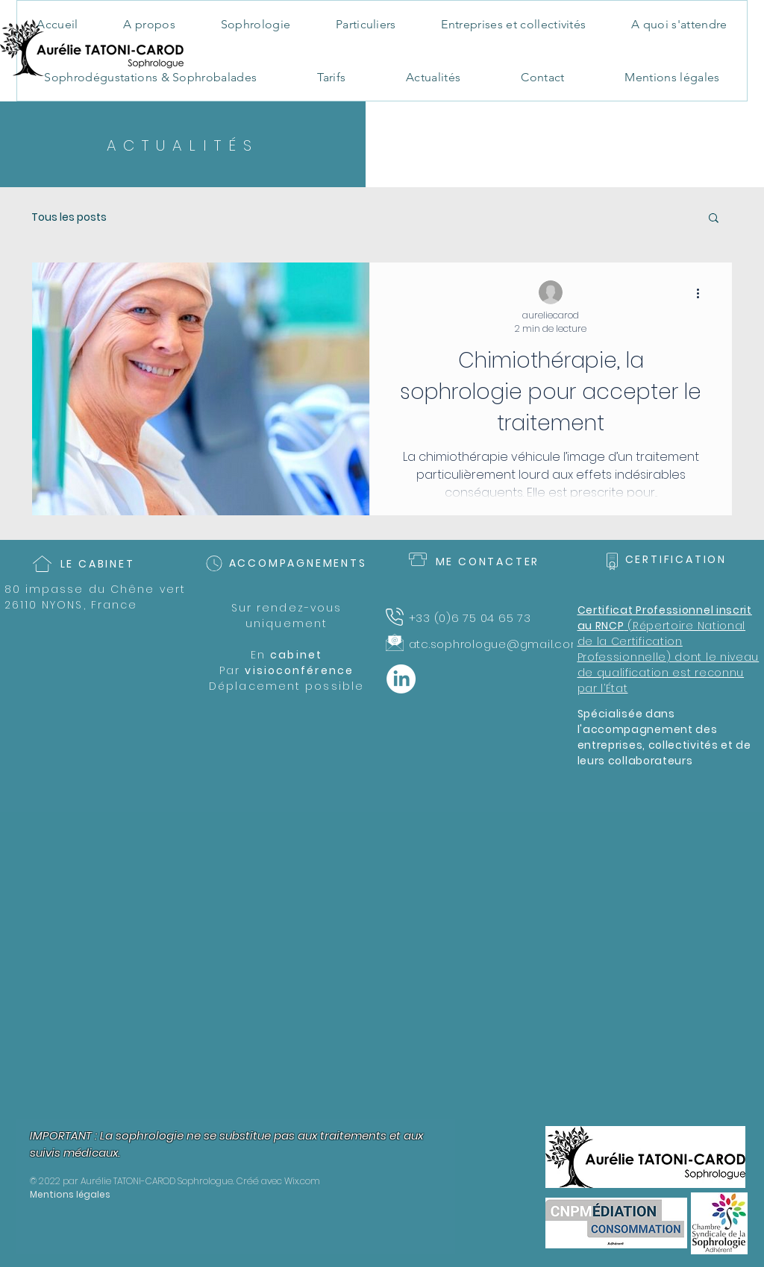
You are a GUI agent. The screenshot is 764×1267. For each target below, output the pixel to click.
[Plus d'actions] (703, 293)
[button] (714, 219)
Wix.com (302, 1181)
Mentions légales (70, 1194)
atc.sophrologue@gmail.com (496, 644)
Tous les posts (69, 217)
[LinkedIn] (401, 679)
